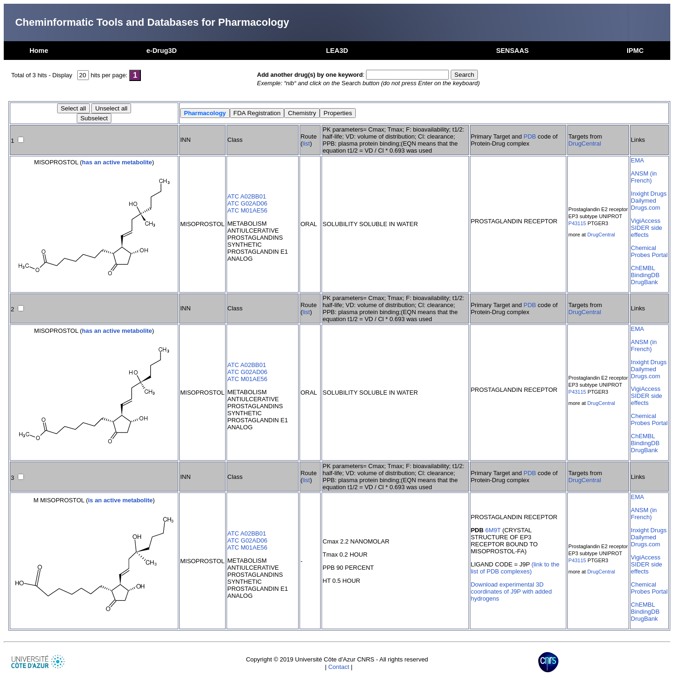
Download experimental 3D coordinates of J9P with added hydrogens (511, 591)
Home (38, 50)
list (306, 143)
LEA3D (337, 50)
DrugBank (644, 282)
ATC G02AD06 (247, 203)
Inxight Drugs (649, 193)
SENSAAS (512, 50)
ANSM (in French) (644, 177)
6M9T (493, 530)
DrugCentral (584, 143)
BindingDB (645, 275)
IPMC (635, 50)
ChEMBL (643, 268)
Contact (338, 666)
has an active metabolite (117, 162)
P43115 (577, 223)
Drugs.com (645, 207)
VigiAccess (645, 220)
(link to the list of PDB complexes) (515, 568)
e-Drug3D (162, 50)
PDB (530, 136)
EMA (637, 160)
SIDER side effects (646, 231)
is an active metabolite (120, 500)
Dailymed (643, 200)
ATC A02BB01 (246, 196)
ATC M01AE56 (247, 210)
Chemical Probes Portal (649, 251)
